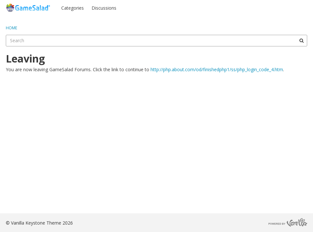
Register (294, 8)
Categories (72, 8)
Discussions (104, 8)
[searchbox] (156, 40)
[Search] (301, 40)
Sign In (269, 8)
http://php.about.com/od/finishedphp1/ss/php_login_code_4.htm (217, 69)
